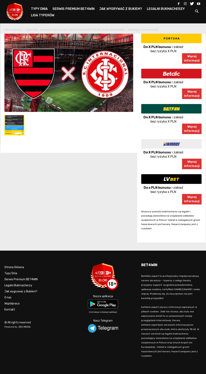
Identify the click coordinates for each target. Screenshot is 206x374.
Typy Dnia (10, 273)
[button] (197, 12)
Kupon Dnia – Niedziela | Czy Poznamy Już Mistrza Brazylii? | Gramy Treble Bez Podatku (74, 29)
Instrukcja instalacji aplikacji (103, 312)
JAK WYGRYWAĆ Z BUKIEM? (120, 9)
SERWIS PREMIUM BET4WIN (74, 9)
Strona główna (12, 29)
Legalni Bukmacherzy (18, 285)
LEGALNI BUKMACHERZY (166, 9)
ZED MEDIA (25, 327)
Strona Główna (14, 267)
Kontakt (9, 309)
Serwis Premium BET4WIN (21, 279)
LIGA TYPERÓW (42, 15)
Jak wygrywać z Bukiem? (20, 291)
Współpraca (12, 303)
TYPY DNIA (39, 9)
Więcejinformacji (192, 58)
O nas (7, 297)
